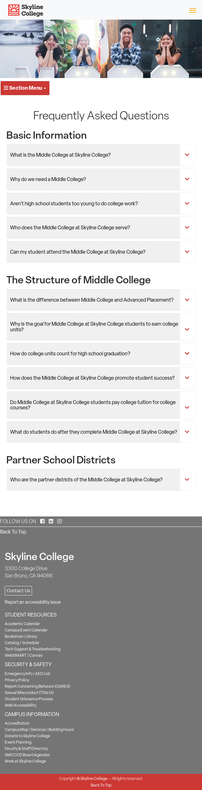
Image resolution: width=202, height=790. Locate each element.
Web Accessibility (20, 705)
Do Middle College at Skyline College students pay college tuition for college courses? (95, 405)
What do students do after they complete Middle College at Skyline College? (95, 432)
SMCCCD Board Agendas (27, 754)
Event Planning (18, 742)
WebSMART (16, 655)
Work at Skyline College (25, 761)
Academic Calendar (22, 623)
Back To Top (13, 531)
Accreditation (17, 723)
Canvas (35, 655)
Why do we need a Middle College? (95, 179)
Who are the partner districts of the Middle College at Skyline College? (95, 480)
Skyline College (93, 778)
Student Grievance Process (29, 699)
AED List (42, 673)
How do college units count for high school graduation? (95, 354)
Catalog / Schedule (22, 642)
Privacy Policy (17, 680)
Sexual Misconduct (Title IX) (29, 692)
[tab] (101, 155)
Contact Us (18, 591)
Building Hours (61, 729)
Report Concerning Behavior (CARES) (37, 686)
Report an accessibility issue (33, 602)
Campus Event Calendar (26, 630)
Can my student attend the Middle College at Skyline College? (95, 252)
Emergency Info (19, 673)
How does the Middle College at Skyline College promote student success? (95, 378)
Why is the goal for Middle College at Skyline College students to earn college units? (95, 326)
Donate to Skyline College (27, 736)
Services (38, 729)
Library (31, 636)
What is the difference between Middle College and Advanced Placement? (95, 300)
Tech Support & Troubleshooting (32, 649)
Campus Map (16, 729)
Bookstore (14, 636)
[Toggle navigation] (193, 10)
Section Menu (25, 87)
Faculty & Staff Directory (26, 748)
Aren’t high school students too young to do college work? (95, 204)
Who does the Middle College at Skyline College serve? (95, 228)
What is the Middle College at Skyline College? (95, 155)
